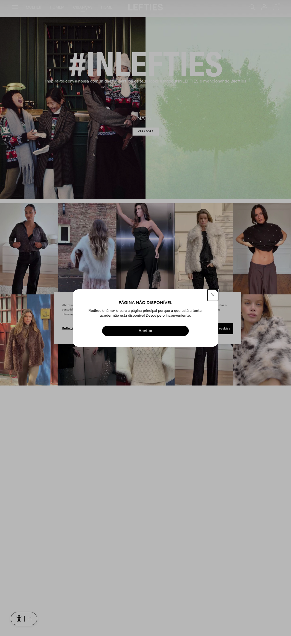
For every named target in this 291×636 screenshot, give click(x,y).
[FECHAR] (212, 295)
